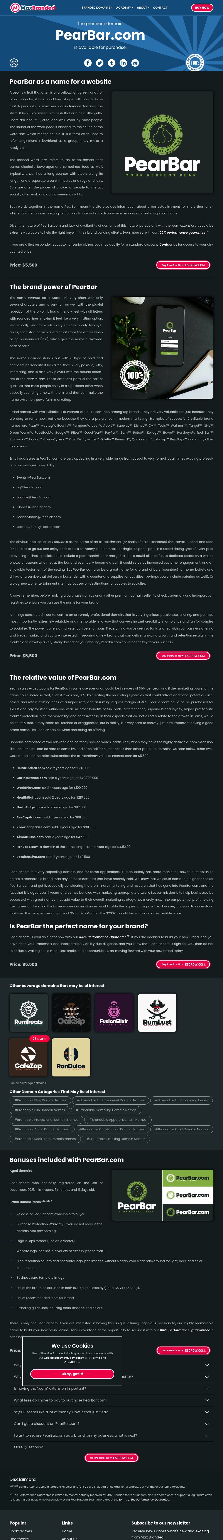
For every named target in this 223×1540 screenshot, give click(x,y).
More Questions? (28, 1404)
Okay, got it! (72, 1373)
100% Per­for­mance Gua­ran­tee (104, 937)
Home (67, 1488)
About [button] (142, 8)
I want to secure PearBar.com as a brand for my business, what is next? (75, 1393)
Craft (14, 1527)
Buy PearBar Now (173, 265)
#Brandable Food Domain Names (42, 1057)
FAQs (66, 1504)
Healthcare (19, 1496)
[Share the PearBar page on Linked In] (123, 63)
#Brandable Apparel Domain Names (44, 1077)
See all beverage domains (28, 1030)
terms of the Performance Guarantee (144, 1457)
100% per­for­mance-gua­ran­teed (186, 1287)
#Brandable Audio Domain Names (114, 1077)
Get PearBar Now (173, 1308)
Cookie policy (53, 1358)
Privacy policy (74, 1358)
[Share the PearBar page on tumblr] (111, 63)
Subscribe (201, 1506)
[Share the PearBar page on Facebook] (87, 63)
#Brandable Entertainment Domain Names (115, 1047)
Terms (67, 1512)
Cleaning (17, 1512)
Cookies (69, 1527)
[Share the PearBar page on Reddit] (135, 63)
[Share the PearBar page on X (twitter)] (99, 63)
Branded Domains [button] (96, 8)
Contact (160, 8)
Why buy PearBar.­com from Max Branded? (50, 1322)
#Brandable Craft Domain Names (122, 1086)
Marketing (18, 1504)
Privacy (68, 1520)
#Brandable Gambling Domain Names (46, 1066)
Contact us (168, 244)
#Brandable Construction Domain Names (49, 1086)
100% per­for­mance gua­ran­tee (183, 232)
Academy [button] (123, 8)
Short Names (21, 1488)
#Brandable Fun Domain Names (108, 1057)
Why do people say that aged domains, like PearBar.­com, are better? (73, 1334)
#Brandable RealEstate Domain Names (47, 1096)
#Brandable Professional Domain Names (123, 1066)
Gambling (18, 1520)
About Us (69, 1496)
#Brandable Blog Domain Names (42, 1047)
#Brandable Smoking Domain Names (121, 1096)
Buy (202, 7)
